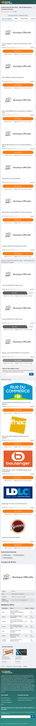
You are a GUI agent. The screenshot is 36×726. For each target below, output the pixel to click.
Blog (2, 704)
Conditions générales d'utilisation (26, 698)
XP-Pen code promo (19, 555)
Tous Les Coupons (5, 698)
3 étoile (16, 600)
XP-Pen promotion (8, 557)
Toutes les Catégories (6, 702)
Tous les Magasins (5, 700)
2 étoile (14, 600)
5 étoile (19, 600)
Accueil (3, 666)
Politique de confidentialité (25, 700)
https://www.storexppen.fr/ (18, 594)
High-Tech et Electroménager (25, 54)
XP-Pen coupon (7, 555)
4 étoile (18, 600)
